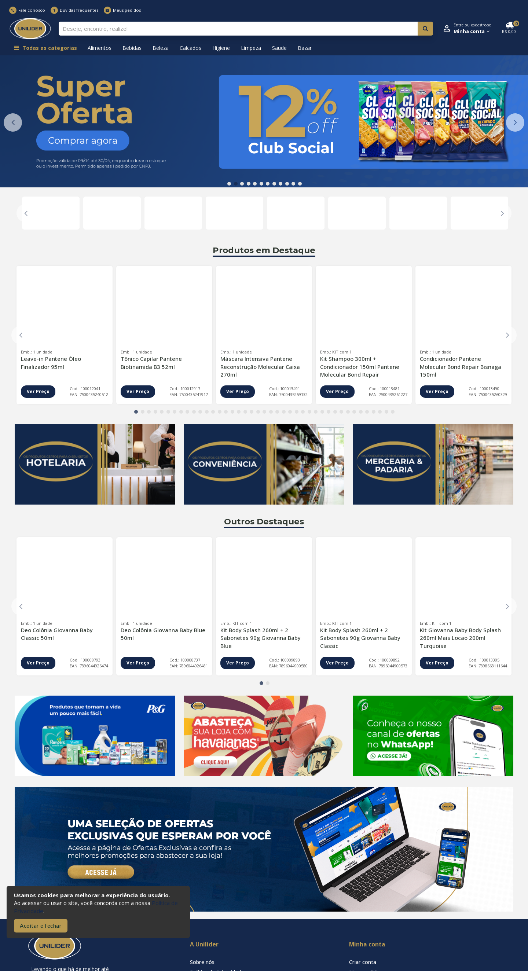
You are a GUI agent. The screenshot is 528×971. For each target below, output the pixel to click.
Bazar (305, 47)
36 (361, 412)
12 (300, 184)
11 (293, 184)
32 (335, 412)
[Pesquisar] (425, 29)
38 (373, 412)
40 (386, 412)
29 (316, 412)
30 (322, 412)
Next (515, 122)
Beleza (161, 47)
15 (226, 412)
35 (354, 412)
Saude (279, 47)
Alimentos (99, 47)
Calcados (190, 47)
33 (341, 412)
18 (245, 412)
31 (328, 412)
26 (296, 412)
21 (264, 412)
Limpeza (251, 47)
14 (219, 412)
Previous (13, 122)
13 (213, 412)
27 (303, 412)
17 (239, 412)
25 (290, 412)
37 (367, 412)
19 (251, 412)
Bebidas (132, 47)
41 (393, 412)
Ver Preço (38, 391)
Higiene (221, 47)
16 (232, 412)
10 (287, 184)
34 (348, 412)
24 (284, 412)
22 (271, 412)
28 (309, 412)
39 (380, 412)
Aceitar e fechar (41, 925)
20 (258, 412)
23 (277, 412)
